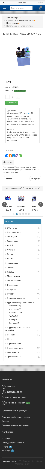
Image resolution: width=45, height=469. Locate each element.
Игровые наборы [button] (14, 344)
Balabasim (22, 2)
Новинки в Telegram (16, 403)
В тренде (6, 439)
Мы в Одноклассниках (16, 397)
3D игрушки (12, 237)
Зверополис (12, 241)
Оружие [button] (10, 267)
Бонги (13, 320)
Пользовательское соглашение (15, 425)
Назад (8, 178)
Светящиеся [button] (12, 285)
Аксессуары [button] (12, 263)
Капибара (8, 450)
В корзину (11, 103)
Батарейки (11, 289)
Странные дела (14, 232)
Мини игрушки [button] (13, 276)
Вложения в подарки (16, 298)
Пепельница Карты (24, 206)
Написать (9, 387)
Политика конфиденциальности (16, 417)
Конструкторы (13, 352)
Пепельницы (15, 313)
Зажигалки (15, 306)
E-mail (9, 151)
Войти (40, 2)
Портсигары (15, 309)
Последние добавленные (13, 443)
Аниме (10, 259)
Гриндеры (14, 323)
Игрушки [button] (9, 221)
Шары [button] (9, 339)
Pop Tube (11, 335)
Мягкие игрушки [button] (14, 281)
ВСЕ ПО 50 (12, 228)
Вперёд (35, 178)
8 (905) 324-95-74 (12, 392)
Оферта (5, 421)
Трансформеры (14, 357)
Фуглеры (11, 250)
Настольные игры (15, 348)
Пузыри (10, 294)
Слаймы (11, 272)
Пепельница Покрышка (13, 206)
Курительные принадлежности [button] (20, 303)
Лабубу (10, 245)
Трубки (13, 316)
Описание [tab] (7, 162)
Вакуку (10, 254)
